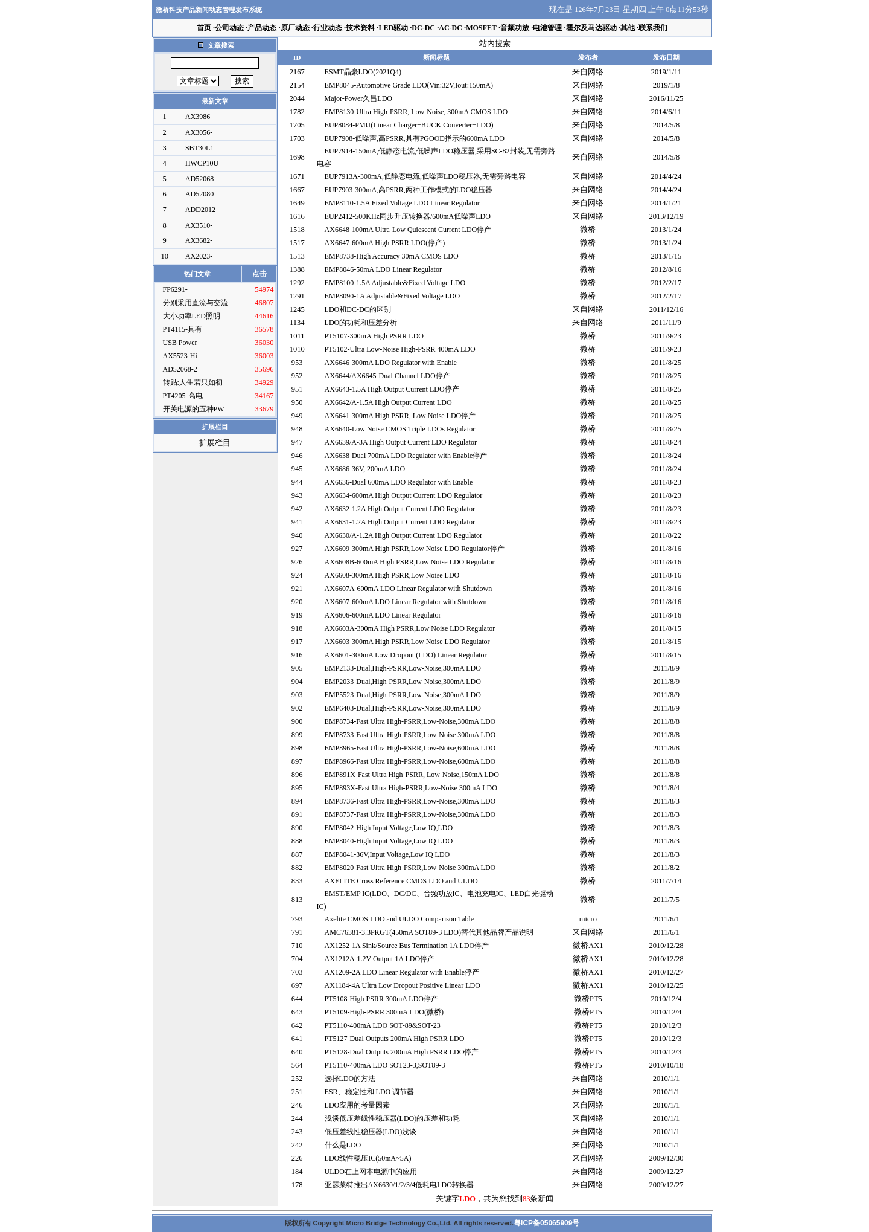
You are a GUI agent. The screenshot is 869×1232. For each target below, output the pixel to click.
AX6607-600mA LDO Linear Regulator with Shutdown (406, 602)
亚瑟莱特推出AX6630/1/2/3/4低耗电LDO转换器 (399, 1185)
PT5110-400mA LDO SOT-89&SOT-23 (383, 1025)
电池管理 (547, 28)
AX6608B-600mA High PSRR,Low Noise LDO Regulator (410, 562)
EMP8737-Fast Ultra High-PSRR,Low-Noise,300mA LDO (410, 814)
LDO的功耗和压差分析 (361, 322)
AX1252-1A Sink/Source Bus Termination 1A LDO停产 (407, 945)
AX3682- (198, 240)
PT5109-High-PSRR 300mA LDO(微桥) (384, 1012)
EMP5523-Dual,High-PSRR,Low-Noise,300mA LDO (403, 695)
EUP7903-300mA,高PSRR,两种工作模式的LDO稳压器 (409, 189)
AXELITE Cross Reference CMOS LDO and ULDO (401, 881)
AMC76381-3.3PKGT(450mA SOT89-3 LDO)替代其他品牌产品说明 (429, 932)
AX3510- (198, 225)
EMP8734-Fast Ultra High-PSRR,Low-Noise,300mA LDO (410, 721)
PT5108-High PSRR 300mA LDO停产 (381, 999)
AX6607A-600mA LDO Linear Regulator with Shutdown (408, 588)
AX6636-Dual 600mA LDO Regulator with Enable (399, 482)
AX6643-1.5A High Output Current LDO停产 (392, 389)
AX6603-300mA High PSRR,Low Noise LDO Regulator (407, 641)
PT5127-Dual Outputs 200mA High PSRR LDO (395, 1038)
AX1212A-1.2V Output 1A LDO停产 (379, 959)
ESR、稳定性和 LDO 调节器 (370, 1092)
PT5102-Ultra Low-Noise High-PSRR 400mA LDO (400, 349)
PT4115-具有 (183, 329)
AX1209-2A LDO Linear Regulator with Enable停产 (402, 972)
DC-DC (423, 28)
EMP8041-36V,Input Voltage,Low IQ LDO (387, 854)
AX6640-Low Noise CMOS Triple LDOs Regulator (400, 429)
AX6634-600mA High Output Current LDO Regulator (404, 495)
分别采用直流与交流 (195, 302)
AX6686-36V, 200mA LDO (365, 469)
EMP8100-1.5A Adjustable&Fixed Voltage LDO (395, 283)
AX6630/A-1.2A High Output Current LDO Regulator (403, 535)
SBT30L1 (199, 148)
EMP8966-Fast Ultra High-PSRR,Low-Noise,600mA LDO (410, 761)
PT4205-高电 (183, 396)
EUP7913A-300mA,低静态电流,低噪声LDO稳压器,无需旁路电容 (425, 176)
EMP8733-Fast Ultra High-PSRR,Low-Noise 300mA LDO (410, 734)
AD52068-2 (180, 369)
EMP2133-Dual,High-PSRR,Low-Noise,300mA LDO (403, 668)
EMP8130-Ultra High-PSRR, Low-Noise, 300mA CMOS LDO (416, 112)
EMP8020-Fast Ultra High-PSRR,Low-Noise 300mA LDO (410, 867)
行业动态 (327, 28)
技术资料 (360, 28)
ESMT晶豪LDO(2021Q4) (363, 72)
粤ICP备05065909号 (546, 1223)
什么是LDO (343, 1145)
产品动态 (261, 28)
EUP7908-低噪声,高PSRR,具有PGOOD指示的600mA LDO (415, 138)
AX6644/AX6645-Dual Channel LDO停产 (387, 376)
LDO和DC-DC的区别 (358, 309)
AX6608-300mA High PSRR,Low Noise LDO (392, 575)
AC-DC (450, 28)
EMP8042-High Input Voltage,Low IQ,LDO (389, 828)
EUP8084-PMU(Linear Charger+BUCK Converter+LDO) (409, 125)
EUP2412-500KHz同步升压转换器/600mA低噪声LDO (408, 216)
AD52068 (199, 179)
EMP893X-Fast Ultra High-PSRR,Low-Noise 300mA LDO (411, 788)
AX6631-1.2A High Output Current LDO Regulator (400, 522)
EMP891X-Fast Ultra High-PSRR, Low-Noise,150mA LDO (412, 774)
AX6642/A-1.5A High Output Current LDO (388, 402)
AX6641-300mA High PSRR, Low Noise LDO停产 (400, 415)
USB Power (180, 342)
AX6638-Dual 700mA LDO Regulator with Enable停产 (406, 455)
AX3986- (198, 116)
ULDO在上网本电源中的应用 (371, 1171)
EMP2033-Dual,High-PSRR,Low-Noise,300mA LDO (403, 681)
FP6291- (175, 289)
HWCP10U (201, 163)
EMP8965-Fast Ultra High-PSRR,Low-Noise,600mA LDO (410, 748)
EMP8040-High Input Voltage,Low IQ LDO (389, 841)
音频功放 (514, 28)
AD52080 (199, 194)
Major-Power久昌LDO (358, 98)
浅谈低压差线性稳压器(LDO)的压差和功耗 (392, 1118)
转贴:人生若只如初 (193, 382)
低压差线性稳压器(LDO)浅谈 (371, 1131)
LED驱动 (393, 28)
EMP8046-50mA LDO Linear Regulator (383, 269)
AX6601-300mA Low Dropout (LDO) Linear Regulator (406, 655)
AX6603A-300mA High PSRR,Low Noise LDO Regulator (410, 628)
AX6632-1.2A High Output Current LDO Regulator (400, 509)
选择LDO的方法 (350, 1078)
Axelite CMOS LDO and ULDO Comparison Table (399, 919)
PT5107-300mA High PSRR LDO (374, 336)
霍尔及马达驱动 (591, 28)
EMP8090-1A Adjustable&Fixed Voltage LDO (392, 296)
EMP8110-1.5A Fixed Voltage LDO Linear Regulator (402, 203)
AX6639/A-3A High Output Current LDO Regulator (401, 442)
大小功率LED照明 (191, 316)
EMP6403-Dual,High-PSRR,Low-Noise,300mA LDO (403, 708)
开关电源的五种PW (193, 409)
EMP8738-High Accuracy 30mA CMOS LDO (392, 256)
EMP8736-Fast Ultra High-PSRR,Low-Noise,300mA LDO (410, 801)
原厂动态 (295, 28)
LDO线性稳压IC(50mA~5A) (368, 1158)
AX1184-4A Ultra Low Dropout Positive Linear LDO (402, 985)
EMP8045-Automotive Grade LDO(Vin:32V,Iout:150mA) (409, 85)
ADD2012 (200, 209)
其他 (627, 28)
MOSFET (481, 28)
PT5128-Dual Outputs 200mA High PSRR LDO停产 (402, 1052)
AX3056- (198, 132)
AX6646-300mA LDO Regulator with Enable (391, 362)
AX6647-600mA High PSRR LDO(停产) (385, 243)
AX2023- (198, 256)
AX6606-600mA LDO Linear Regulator (383, 615)
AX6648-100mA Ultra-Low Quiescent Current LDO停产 (408, 229)
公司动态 (229, 28)
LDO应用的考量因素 (357, 1105)
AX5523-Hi (180, 356)
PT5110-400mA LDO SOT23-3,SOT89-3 (385, 1065)
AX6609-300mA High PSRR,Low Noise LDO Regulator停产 (415, 548)
